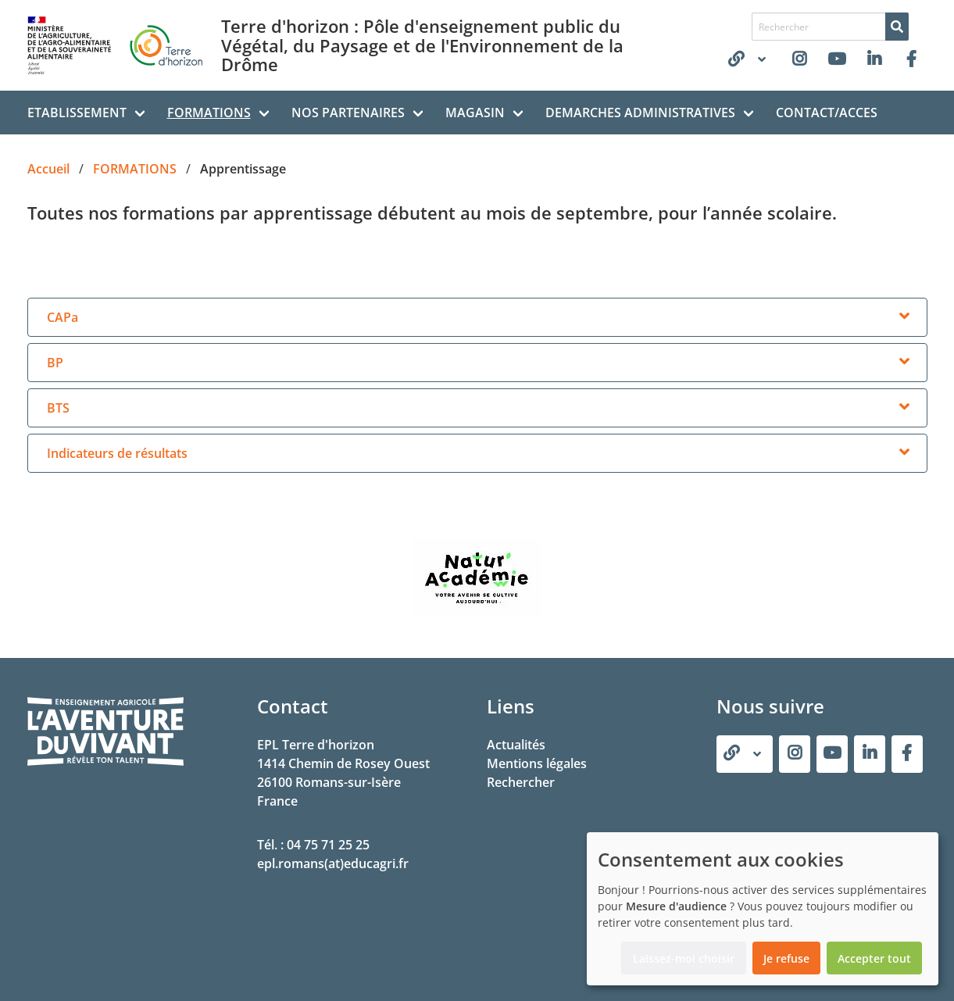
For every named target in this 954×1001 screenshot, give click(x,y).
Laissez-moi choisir (683, 958)
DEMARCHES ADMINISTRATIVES (640, 112)
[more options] (905, 317)
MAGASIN (475, 112)
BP (55, 362)
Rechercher (521, 782)
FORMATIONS (209, 112)
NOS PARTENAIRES (348, 112)
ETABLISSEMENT (77, 112)
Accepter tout (874, 958)
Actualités (516, 744)
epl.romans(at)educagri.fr (333, 863)
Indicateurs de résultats (117, 453)
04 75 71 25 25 (328, 844)
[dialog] (762, 908)
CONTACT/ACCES (826, 112)
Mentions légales (537, 763)
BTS (58, 407)
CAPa (62, 317)
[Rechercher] (897, 27)
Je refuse (786, 958)
